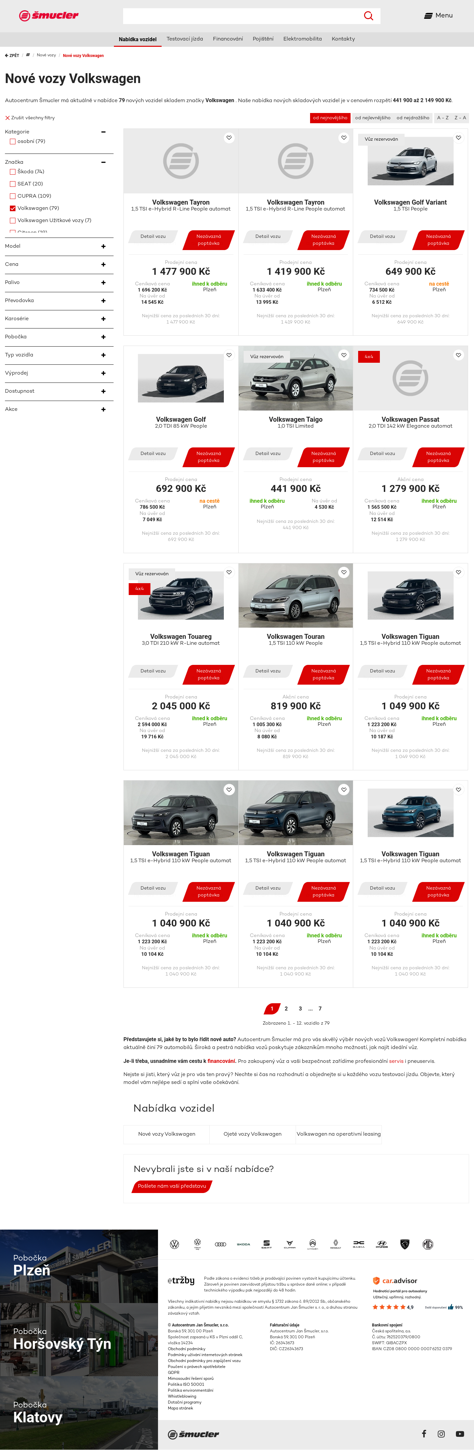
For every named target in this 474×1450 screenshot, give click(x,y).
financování (221, 1061)
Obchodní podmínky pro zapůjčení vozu (204, 1361)
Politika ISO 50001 (186, 1385)
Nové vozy (46, 56)
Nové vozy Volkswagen (83, 56)
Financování (228, 40)
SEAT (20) (30, 184)
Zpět (12, 56)
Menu (444, 16)
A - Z (443, 118)
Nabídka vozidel (137, 40)
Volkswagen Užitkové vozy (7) (54, 221)
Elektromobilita (302, 40)
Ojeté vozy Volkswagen (252, 1135)
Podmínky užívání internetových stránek (205, 1355)
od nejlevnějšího (373, 118)
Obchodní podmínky (186, 1350)
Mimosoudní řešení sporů (191, 1379)
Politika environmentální (190, 1391)
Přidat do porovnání (229, 138)
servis (396, 1062)
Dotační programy (184, 1403)
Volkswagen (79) (38, 209)
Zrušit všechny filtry (30, 118)
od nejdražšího (413, 118)
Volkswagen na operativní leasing (339, 1135)
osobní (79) (31, 142)
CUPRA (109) (34, 197)
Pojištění (263, 40)
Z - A (460, 118)
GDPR (173, 1373)
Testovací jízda (185, 40)
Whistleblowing (182, 1397)
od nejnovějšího (330, 118)
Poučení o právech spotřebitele (196, 1367)
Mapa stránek (180, 1409)
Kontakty (343, 40)
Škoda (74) (30, 172)
